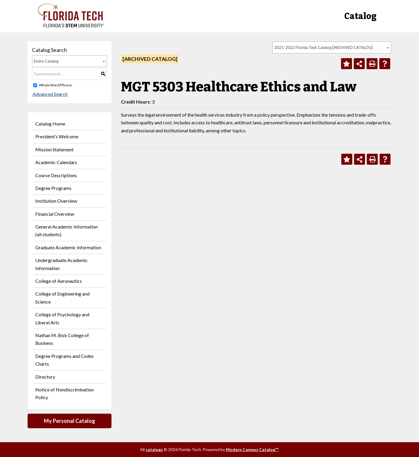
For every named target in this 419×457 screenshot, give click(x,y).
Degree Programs (53, 188)
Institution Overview (56, 201)
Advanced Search (49, 94)
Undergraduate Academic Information (61, 264)
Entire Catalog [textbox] (46, 61)
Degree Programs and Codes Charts (64, 359)
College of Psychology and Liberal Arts (62, 318)
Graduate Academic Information (68, 247)
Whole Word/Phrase (55, 85)
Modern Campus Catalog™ (252, 449)
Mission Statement (54, 149)
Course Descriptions (56, 175)
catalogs (154, 449)
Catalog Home (50, 123)
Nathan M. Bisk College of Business (62, 339)
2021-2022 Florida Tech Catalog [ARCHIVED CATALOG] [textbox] (323, 47)
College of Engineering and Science (62, 297)
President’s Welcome (56, 136)
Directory (45, 377)
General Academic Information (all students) (66, 230)
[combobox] (332, 47)
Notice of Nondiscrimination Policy (64, 393)
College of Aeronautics (58, 281)
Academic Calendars (56, 162)
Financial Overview (54, 214)
